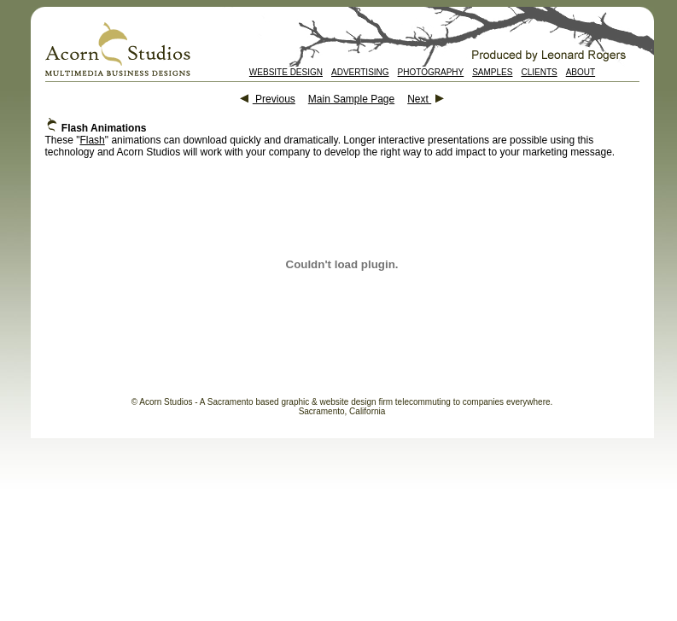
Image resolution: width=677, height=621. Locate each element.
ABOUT (580, 72)
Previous (267, 99)
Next (425, 99)
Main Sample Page (351, 99)
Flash (91, 140)
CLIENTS (539, 72)
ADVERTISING (360, 72)
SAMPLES (492, 72)
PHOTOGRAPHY (431, 72)
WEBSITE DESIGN (286, 72)
